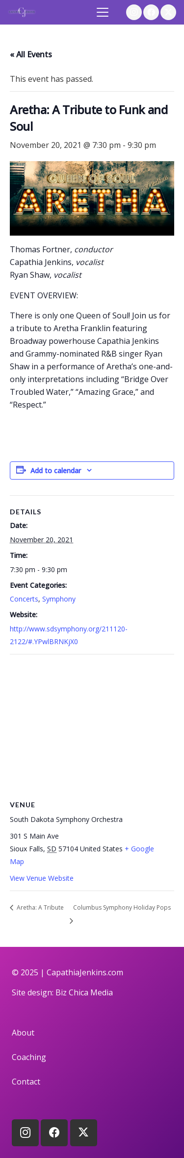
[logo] (22, 12)
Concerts (24, 598)
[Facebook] (151, 12)
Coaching (29, 1057)
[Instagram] (134, 12)
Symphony (59, 598)
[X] (168, 12)
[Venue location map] (92, 725)
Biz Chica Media (84, 992)
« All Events (31, 54)
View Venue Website (42, 878)
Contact (26, 1081)
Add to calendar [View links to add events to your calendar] (55, 470)
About (23, 1032)
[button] (103, 12)
